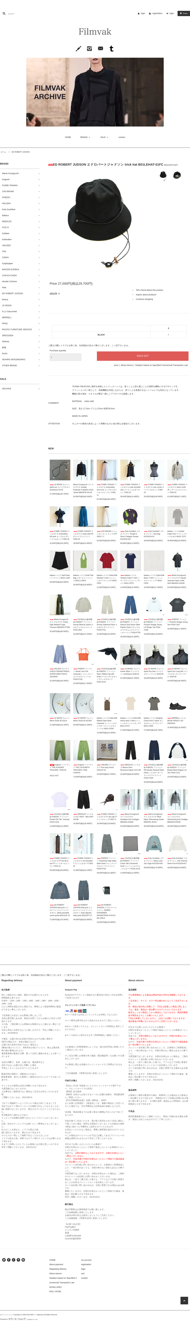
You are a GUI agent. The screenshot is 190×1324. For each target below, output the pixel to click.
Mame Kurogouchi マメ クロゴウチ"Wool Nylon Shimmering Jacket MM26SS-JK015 (154, 818)
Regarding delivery (57, 1269)
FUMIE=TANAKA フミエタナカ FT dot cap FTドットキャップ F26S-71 (107, 816)
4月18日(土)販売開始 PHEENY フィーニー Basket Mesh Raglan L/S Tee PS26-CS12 (177, 769)
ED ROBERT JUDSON (20, 152)
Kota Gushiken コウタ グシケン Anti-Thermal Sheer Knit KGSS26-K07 (177, 861)
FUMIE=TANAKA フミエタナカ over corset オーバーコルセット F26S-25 (154, 488)
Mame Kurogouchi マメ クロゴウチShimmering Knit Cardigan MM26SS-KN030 (177, 818)
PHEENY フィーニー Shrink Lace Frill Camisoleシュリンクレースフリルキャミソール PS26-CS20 (83, 674)
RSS (51, 1291)
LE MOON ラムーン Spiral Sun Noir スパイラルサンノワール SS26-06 (154, 671)
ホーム (3, 152)
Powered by (19, 1319)
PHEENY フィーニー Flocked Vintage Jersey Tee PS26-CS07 (177, 622)
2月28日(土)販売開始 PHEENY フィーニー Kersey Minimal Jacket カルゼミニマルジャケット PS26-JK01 (83, 624)
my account (86, 1260)
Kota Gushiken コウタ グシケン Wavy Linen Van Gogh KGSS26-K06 (154, 861)
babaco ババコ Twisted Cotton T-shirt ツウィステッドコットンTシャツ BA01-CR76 (130, 579)
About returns (127, 365)
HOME (68, 137)
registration (157, 13)
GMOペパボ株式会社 (37, 1315)
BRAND (85, 137)
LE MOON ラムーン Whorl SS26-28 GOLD (60, 719)
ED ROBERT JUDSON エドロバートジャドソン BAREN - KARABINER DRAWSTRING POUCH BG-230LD (107, 911)
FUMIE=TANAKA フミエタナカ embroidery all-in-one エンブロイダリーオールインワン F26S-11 (107, 490)
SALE (104, 137)
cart (82, 1273)
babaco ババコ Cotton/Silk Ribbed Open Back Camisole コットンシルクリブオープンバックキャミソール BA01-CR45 (107, 723)
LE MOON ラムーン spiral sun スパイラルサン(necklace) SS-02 (60, 487)
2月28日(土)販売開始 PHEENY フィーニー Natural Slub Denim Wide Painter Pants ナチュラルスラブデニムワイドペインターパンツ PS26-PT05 (130, 626)
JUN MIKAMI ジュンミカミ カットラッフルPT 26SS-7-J (107, 534)
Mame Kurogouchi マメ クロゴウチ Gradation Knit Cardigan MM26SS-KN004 (129, 818)
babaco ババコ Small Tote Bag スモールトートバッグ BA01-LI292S (83, 578)
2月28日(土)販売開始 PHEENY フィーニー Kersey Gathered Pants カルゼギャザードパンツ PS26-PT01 (107, 624)
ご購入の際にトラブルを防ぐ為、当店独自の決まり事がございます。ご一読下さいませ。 (89, 345)
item (183, 13)
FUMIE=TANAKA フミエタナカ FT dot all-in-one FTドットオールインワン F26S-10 (60, 862)
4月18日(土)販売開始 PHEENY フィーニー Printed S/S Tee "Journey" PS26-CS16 (60, 818)
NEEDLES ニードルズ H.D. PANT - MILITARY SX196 (83, 816)
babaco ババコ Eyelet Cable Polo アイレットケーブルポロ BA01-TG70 (177, 534)
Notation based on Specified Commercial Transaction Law (161, 365)
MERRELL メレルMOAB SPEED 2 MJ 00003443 (176, 720)
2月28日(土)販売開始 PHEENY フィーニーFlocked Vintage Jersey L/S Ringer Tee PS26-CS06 (153, 624)
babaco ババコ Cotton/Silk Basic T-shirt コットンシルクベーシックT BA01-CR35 (154, 579)
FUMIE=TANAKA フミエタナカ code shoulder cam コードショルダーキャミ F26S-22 (130, 488)
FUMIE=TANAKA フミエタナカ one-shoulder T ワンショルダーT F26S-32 (83, 862)
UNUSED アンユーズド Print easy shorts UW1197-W (106, 767)
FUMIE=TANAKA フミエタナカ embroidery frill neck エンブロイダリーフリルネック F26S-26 (60, 535)
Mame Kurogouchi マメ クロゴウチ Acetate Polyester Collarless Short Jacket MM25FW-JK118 (83, 488)
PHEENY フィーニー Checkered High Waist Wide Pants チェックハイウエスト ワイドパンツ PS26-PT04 (107, 863)
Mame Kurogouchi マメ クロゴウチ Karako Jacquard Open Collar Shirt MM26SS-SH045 (176, 579)
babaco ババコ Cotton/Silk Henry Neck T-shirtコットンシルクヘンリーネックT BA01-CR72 (130, 722)
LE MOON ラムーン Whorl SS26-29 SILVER (83, 719)
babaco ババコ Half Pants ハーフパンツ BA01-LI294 (60, 576)
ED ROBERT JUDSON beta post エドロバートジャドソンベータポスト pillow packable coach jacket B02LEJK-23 (60, 910)
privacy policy (55, 1287)
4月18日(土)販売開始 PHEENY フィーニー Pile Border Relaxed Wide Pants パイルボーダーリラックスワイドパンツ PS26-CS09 (154, 771)
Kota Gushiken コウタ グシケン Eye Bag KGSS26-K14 (154, 534)
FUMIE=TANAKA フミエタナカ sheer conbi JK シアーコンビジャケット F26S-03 (177, 488)
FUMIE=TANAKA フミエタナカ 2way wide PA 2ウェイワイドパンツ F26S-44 (83, 535)
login (143, 13)
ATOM (58, 1291)
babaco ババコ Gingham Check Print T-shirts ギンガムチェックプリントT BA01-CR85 (153, 722)
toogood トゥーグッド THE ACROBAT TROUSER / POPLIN (60, 767)
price (116, 365)
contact (122, 137)
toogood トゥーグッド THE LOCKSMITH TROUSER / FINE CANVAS (83, 769)
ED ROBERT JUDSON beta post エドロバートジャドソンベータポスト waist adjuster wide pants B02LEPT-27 (83, 910)
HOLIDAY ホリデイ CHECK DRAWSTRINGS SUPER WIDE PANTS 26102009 (59, 673)
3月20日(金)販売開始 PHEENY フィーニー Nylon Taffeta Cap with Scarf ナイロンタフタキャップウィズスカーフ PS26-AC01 (107, 675)
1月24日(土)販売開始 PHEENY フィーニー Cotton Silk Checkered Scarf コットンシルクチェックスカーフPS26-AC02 (130, 863)
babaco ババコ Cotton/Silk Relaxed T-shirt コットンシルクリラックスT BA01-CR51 (107, 579)
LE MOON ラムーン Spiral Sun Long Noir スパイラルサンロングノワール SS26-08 (177, 673)
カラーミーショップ (6, 1315)
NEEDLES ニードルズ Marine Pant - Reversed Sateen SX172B (130, 767)
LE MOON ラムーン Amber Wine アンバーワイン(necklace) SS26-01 (130, 671)
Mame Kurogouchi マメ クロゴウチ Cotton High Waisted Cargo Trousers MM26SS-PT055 (60, 623)
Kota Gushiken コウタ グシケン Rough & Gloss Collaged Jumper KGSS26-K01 (130, 535)
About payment (56, 1264)
